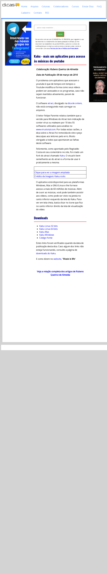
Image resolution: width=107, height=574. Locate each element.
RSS (47, 12)
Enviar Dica (87, 6)
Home (24, 6)
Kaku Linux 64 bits (48, 228)
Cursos (75, 6)
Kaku (62, 155)
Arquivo (34, 6)
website (57, 258)
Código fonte (45, 237)
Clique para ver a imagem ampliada (52, 172)
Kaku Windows (46, 234)
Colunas (46, 6)
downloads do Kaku (46, 253)
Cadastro (25, 12)
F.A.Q (99, 6)
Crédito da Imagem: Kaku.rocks (50, 176)
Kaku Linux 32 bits (48, 225)
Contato (38, 12)
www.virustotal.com (46, 129)
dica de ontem (75, 103)
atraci (50, 103)
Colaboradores (60, 6)
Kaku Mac (44, 231)
